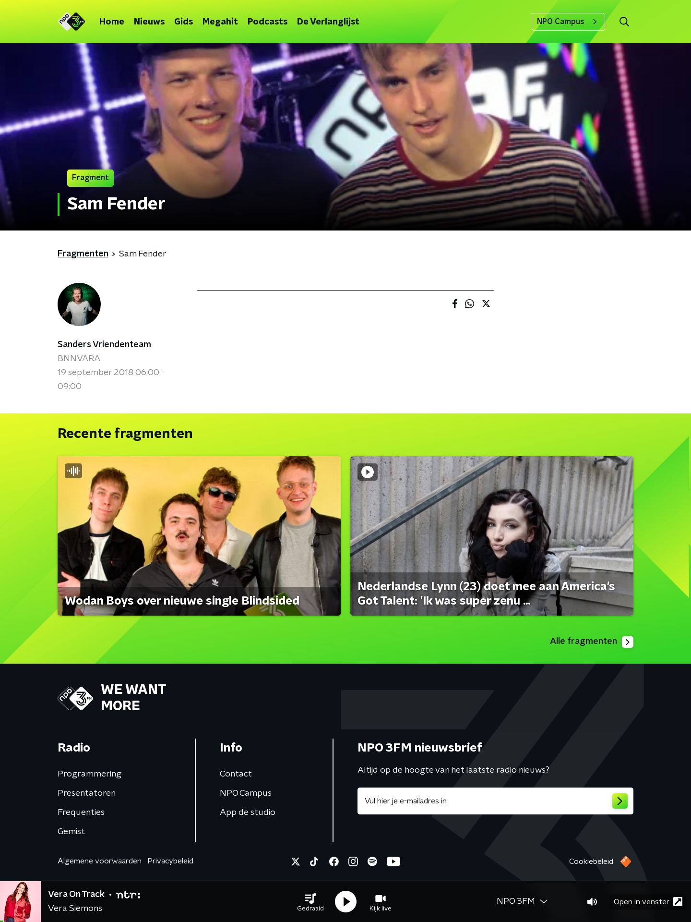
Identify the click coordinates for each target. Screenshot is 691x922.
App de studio (247, 812)
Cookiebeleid (591, 861)
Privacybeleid (170, 861)
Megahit (220, 22)
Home (111, 22)
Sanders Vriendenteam (104, 344)
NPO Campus (568, 21)
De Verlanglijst (328, 22)
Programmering (89, 774)
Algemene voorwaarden (100, 861)
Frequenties (81, 812)
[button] (310, 901)
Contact (236, 774)
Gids (183, 22)
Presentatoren (87, 793)
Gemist (71, 831)
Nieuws (149, 22)
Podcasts (267, 22)
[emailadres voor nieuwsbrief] (495, 801)
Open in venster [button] (648, 901)
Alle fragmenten (591, 642)
